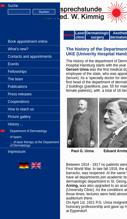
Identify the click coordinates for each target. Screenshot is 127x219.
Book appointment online (27, 41)
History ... (15, 124)
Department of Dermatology (28, 131)
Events (13, 64)
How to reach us (21, 109)
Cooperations (18, 102)
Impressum (17, 152)
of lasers (15, 137)
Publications (17, 87)
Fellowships (17, 71)
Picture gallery (19, 117)
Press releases (20, 94)
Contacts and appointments (30, 56)
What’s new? (18, 49)
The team (15, 79)
